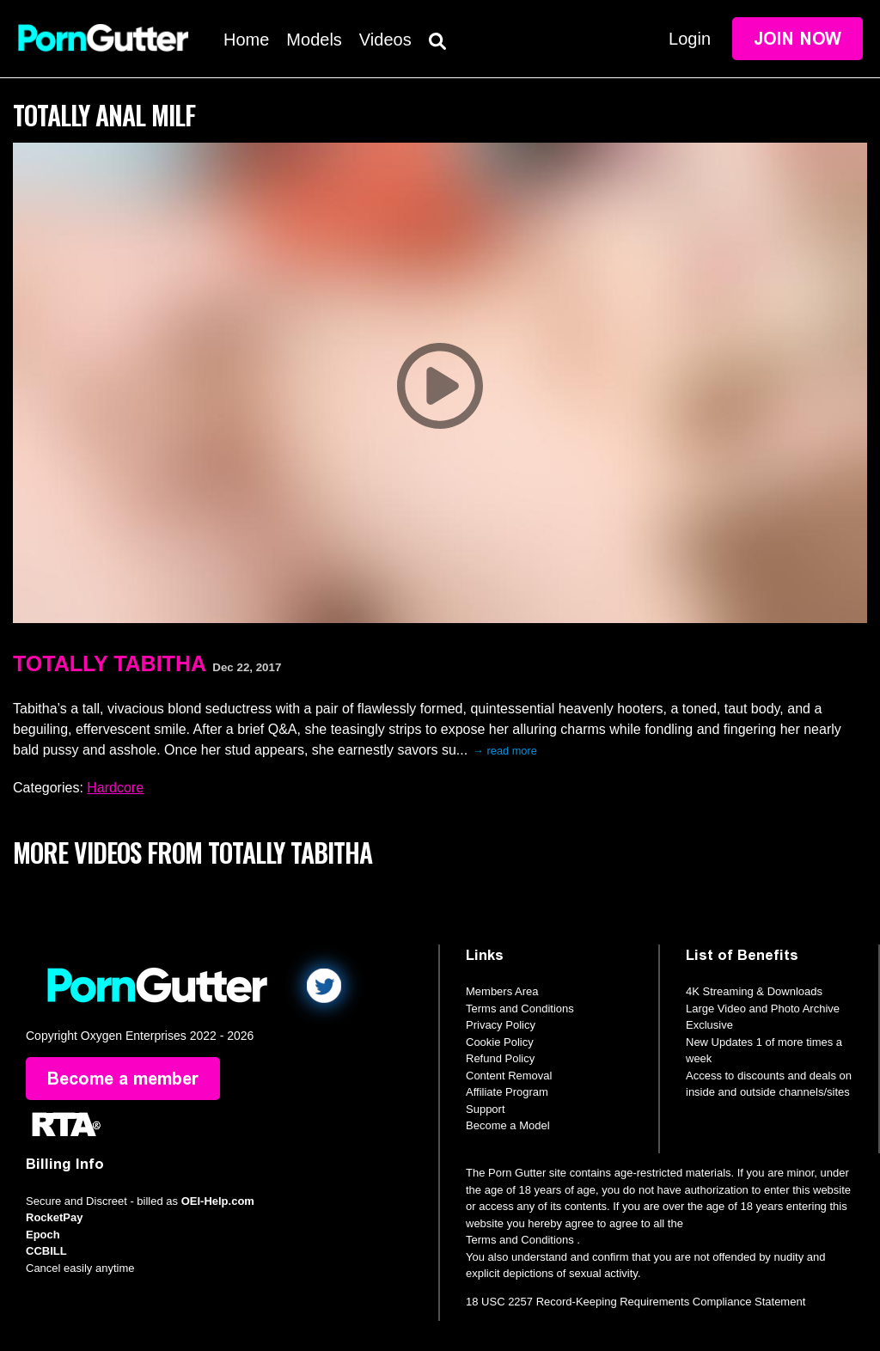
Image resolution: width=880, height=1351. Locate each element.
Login (690, 38)
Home (246, 39)
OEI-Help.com (217, 1201)
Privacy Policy (500, 1024)
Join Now (797, 38)
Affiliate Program (507, 1091)
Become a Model (508, 1125)
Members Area (502, 991)
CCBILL (46, 1250)
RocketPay (54, 1217)
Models (313, 39)
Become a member (123, 1078)
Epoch (43, 1234)
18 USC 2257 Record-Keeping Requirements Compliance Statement (635, 1301)
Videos (385, 39)
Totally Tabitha (109, 663)
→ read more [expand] (505, 750)
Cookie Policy (500, 1042)
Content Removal (509, 1075)
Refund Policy (500, 1058)
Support (485, 1109)
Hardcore (115, 787)
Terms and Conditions (520, 1008)
